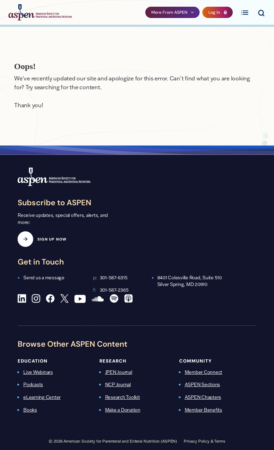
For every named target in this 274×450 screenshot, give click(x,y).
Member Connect (204, 372)
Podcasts (33, 384)
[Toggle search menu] (261, 12)
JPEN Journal (118, 372)
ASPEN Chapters (203, 397)
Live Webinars (38, 372)
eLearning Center (42, 397)
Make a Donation (122, 410)
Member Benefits (203, 410)
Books (30, 410)
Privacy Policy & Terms (204, 441)
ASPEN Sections (202, 384)
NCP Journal (118, 384)
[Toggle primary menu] (244, 12)
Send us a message (44, 277)
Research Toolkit (122, 397)
